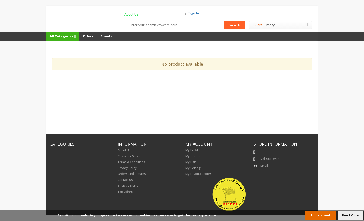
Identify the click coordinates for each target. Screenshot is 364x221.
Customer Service (130, 156)
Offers (88, 36)
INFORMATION (132, 144)
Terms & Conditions (131, 162)
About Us (131, 14)
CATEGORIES (62, 144)
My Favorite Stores (198, 174)
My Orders (192, 156)
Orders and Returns (132, 174)
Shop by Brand (128, 185)
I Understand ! (320, 215)
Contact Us (125, 180)
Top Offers (125, 191)
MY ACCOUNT (199, 144)
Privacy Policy (127, 168)
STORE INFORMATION (275, 144)
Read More (350, 215)
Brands (106, 36)
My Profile (192, 150)
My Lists (191, 162)
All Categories (63, 36)
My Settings (193, 168)
